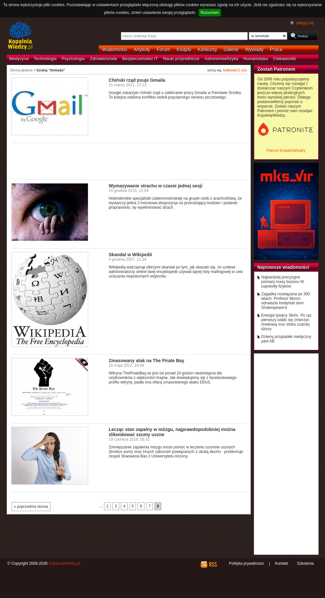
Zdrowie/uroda (103, 58)
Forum (163, 49)
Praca (276, 49)
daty (244, 70)
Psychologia (73, 58)
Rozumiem (210, 12)
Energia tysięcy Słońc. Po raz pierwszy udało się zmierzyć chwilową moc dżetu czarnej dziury (286, 322)
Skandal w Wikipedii (130, 254)
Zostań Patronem (276, 69)
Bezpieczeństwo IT (140, 58)
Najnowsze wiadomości (283, 267)
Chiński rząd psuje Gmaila (137, 80)
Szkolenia (305, 563)
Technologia (45, 58)
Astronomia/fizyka (221, 58)
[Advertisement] (128, 160)
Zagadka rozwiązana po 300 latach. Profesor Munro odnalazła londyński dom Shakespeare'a (285, 301)
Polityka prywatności (246, 563)
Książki (184, 49)
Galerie (231, 49)
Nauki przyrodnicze (181, 58)
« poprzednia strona (31, 506)
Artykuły (142, 49)
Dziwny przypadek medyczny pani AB (286, 338)
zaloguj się (305, 23)
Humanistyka (255, 58)
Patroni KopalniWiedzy (286, 150)
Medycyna (19, 58)
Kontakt (281, 563)
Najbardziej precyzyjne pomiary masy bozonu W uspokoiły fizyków (282, 282)
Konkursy (207, 49)
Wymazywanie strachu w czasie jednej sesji (156, 185)
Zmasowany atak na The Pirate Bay (146, 360)
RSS (213, 564)
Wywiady (254, 49)
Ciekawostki (284, 58)
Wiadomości (114, 49)
